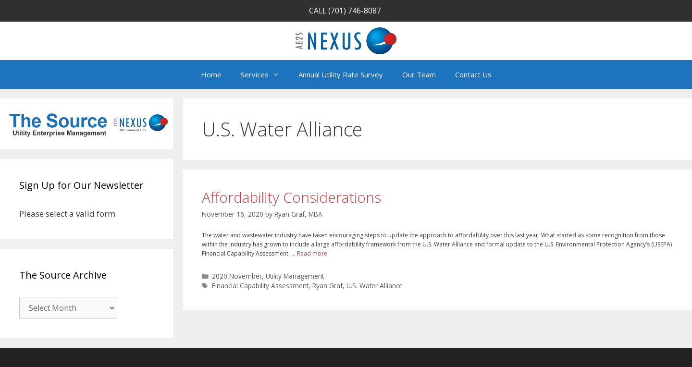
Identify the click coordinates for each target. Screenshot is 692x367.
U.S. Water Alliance (374, 285)
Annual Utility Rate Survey (340, 74)
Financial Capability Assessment (260, 285)
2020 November (237, 276)
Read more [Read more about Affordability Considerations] (312, 253)
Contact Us (473, 74)
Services (265, 74)
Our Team (419, 74)
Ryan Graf (327, 285)
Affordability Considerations (291, 197)
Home (211, 74)
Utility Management (295, 276)
